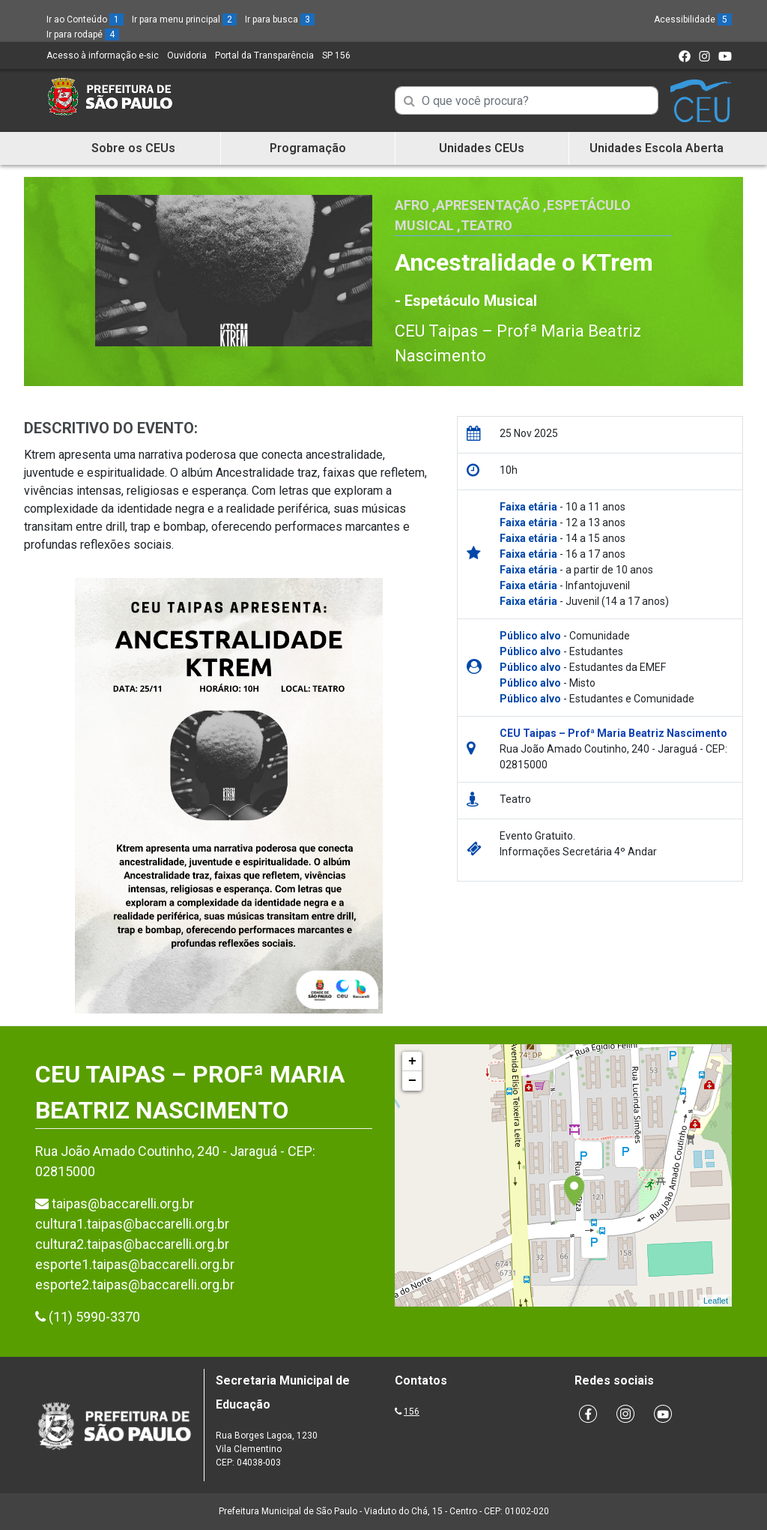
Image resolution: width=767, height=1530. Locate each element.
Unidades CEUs (481, 148)
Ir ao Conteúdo (85, 19)
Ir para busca (280, 19)
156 (411, 1411)
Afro (412, 205)
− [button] (412, 1081)
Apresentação (488, 205)
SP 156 (336, 55)
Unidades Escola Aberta (656, 148)
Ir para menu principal (184, 19)
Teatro (486, 225)
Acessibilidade (693, 19)
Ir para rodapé (82, 34)
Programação (308, 148)
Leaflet (715, 1300)
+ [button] (412, 1061)
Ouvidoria (187, 55)
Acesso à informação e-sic (102, 55)
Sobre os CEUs (133, 148)
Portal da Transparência (264, 55)
